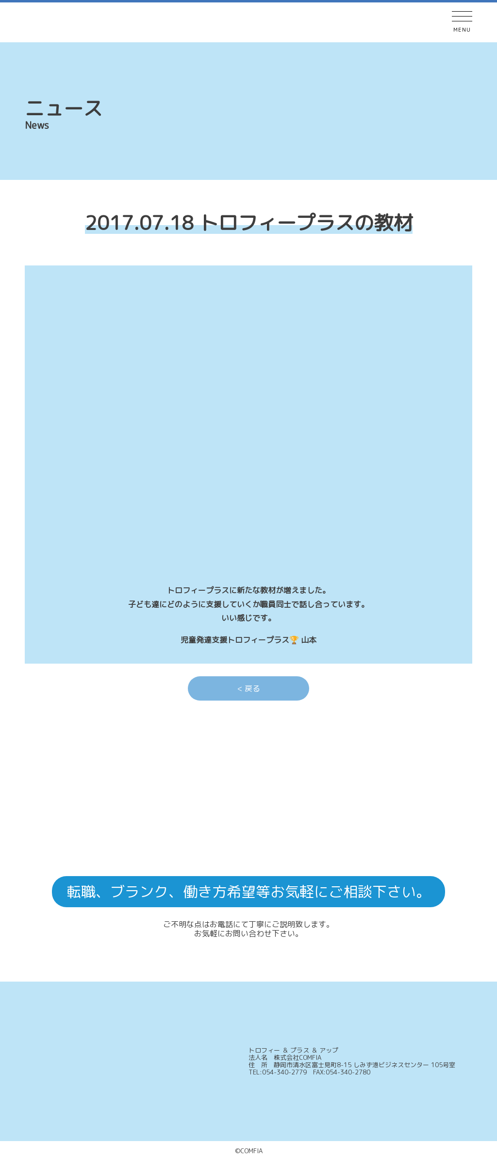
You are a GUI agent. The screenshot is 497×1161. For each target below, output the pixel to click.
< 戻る (248, 688)
